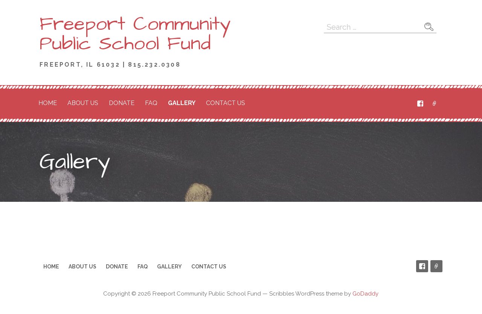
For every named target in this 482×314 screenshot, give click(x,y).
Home (47, 103)
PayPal (435, 104)
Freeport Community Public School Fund (135, 34)
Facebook (420, 104)
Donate (121, 103)
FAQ (151, 103)
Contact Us (225, 103)
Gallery (181, 103)
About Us (82, 103)
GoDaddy (365, 293)
